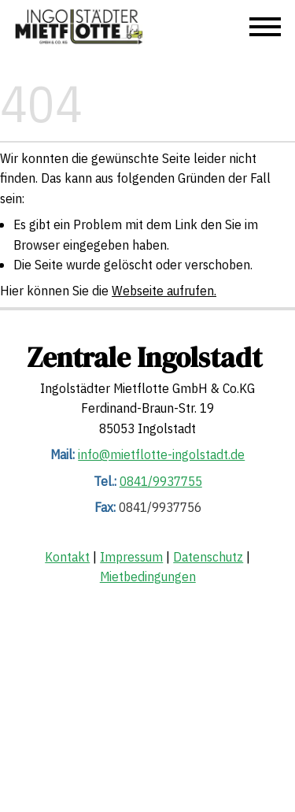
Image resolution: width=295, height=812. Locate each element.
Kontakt (67, 556)
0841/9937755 (161, 480)
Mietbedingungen (148, 576)
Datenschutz (208, 556)
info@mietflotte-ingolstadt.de (161, 454)
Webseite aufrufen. (164, 290)
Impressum (131, 556)
